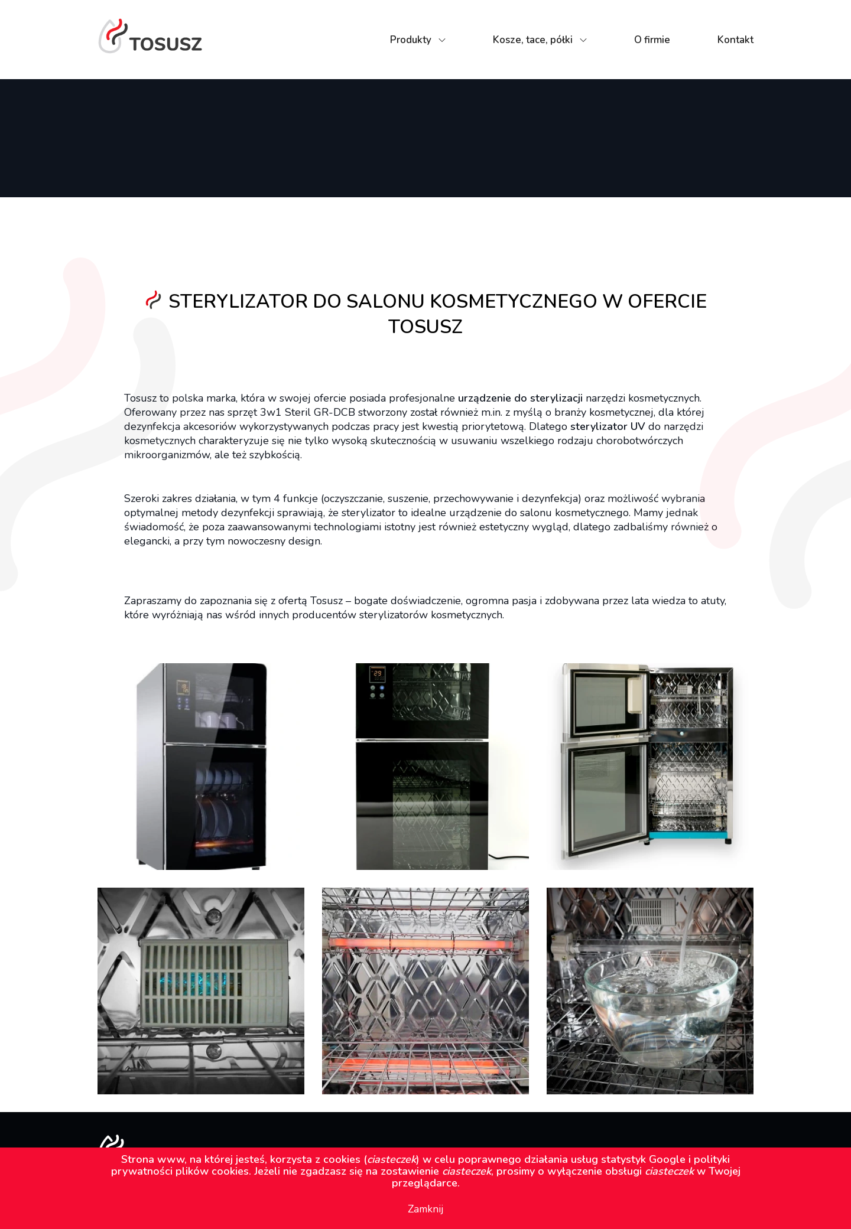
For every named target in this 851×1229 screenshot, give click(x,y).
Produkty (410, 40)
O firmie (652, 40)
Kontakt (735, 40)
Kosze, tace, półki (533, 40)
